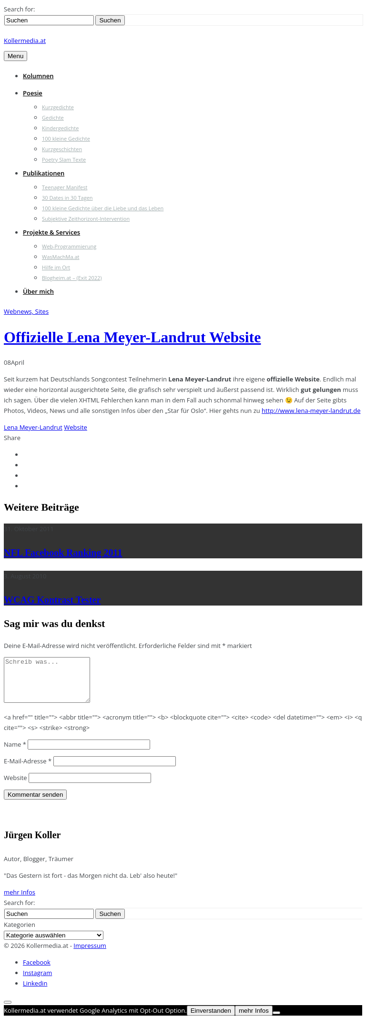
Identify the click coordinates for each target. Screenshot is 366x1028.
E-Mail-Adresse (27, 769)
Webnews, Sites (26, 311)
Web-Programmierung (69, 246)
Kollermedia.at (25, 40)
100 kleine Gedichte (66, 138)
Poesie (32, 93)
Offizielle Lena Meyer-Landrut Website (132, 337)
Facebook (37, 970)
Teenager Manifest (64, 187)
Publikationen (43, 173)
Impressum (89, 954)
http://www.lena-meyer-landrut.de (311, 410)
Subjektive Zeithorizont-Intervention (86, 218)
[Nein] (276, 1021)
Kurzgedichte (58, 107)
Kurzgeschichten (62, 149)
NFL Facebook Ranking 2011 (63, 552)
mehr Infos (19, 900)
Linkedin (35, 991)
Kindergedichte (60, 128)
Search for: (19, 9)
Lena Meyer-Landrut (33, 427)
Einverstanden (211, 1019)
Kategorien (19, 933)
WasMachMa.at (60, 256)
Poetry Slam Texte (64, 159)
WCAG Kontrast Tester (52, 600)
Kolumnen (38, 76)
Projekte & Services (51, 232)
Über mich (38, 291)
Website (75, 427)
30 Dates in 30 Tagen (67, 197)
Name (15, 753)
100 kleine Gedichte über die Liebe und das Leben (102, 208)
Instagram (37, 981)
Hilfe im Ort (56, 267)
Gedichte (53, 117)
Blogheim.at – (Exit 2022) (72, 277)
